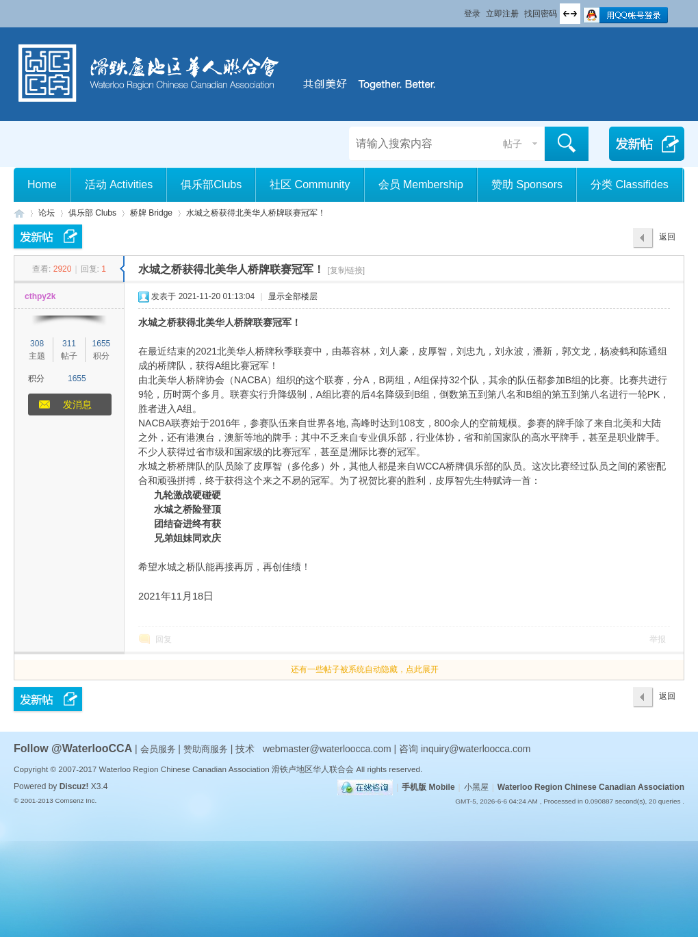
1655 (101, 343)
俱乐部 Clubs (92, 213)
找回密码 (540, 13)
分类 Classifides (630, 184)
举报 (657, 639)
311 (69, 343)
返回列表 (667, 240)
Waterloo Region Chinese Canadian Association (590, 787)
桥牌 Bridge (151, 213)
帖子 (512, 143)
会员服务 (159, 749)
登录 (472, 13)
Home (42, 184)
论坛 (46, 213)
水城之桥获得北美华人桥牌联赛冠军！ (256, 213)
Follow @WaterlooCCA (73, 748)
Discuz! (74, 786)
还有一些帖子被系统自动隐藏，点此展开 (365, 669)
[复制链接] (346, 270)
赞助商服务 (205, 749)
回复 (163, 639)
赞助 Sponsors (527, 184)
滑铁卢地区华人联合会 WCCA (19, 213)
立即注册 (502, 13)
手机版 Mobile (428, 787)
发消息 (77, 404)
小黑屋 (476, 787)
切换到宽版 (570, 13)
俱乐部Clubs (211, 184)
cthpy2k (40, 296)
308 (37, 343)
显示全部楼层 (293, 296)
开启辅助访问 (457, 9)
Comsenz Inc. (75, 800)
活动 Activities (119, 184)
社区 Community (310, 184)
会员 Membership (420, 184)
